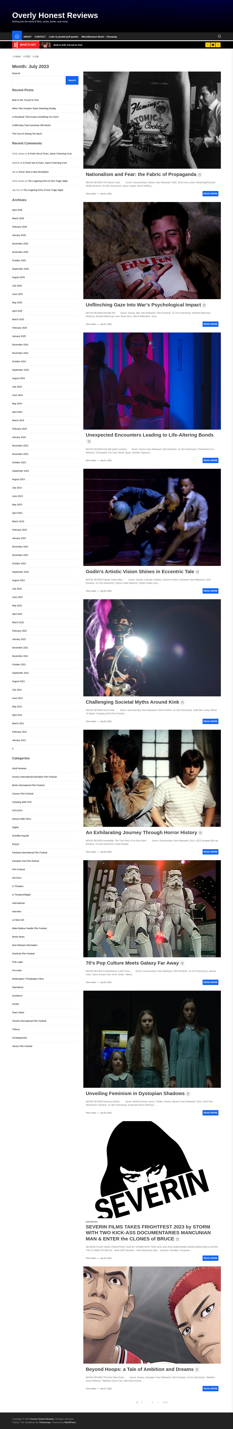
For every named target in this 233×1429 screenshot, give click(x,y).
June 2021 (17, 698)
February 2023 (19, 530)
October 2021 (19, 664)
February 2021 (19, 732)
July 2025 (17, 285)
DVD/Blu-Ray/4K (20, 835)
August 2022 (18, 580)
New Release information (24, 945)
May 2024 (17, 403)
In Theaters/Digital (21, 894)
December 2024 (20, 344)
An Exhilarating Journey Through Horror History (141, 832)
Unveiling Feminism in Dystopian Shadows (135, 1093)
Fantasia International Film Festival (29, 852)
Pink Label (17, 962)
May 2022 (17, 605)
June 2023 (17, 496)
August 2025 (18, 277)
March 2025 (18, 319)
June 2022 (17, 597)
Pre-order (17, 970)
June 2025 (17, 294)
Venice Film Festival (22, 1046)
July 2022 (17, 588)
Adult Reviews (19, 768)
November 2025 (20, 252)
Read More (210, 193)
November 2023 (20, 454)
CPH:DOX (17, 810)
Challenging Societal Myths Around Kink (132, 702)
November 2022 (20, 555)
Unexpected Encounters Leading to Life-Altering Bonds (150, 435)
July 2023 (17, 487)
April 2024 (17, 412)
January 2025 (19, 336)
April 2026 (17, 210)
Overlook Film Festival (23, 953)
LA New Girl (18, 920)
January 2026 (19, 235)
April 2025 (17, 311)
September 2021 (20, 673)
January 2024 (19, 437)
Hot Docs (17, 878)
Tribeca (16, 1029)
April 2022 (17, 614)
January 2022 (19, 639)
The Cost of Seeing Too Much (27, 133)
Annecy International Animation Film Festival (34, 777)
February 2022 (19, 631)
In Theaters (18, 886)
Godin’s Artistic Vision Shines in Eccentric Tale (140, 571)
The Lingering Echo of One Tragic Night (48, 181)
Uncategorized (19, 1037)
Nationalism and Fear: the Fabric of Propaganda (141, 174)
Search (16, 73)
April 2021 (17, 715)
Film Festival (92, 1222)
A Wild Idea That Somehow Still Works (31, 125)
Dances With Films (21, 819)
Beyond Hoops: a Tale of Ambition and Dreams (140, 1369)
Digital (15, 827)
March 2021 (18, 723)
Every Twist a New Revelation (34, 172)
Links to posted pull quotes (63, 36)
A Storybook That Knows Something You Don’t (35, 117)
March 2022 (18, 622)
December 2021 (20, 647)
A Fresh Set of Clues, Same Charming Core (50, 153)
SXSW (15, 1004)
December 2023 (20, 445)
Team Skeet (18, 1012)
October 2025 (19, 260)
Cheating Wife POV (22, 802)
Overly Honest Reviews (55, 15)
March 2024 (18, 420)
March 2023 (18, 521)
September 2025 (20, 269)
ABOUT (27, 36)
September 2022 (20, 572)
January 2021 (19, 740)
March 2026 (18, 218)
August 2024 (18, 378)
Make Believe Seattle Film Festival (29, 928)
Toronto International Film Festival (29, 1021)
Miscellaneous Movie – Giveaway (99, 36)
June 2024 (17, 395)
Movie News (18, 936)
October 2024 (19, 361)
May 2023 (17, 504)
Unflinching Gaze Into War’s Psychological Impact (143, 304)
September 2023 (20, 471)
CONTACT (40, 36)
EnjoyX (15, 844)
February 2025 (19, 327)
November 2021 (20, 656)
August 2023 (18, 479)
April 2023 (17, 513)
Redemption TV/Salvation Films (28, 979)
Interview (16, 911)
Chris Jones (91, 194)
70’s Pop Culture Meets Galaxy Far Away (132, 963)
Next (165, 1402)
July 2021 (17, 689)
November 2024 (20, 353)
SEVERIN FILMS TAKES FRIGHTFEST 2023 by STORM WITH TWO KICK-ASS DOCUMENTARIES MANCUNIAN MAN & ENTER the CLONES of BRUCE (148, 1232)
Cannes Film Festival (22, 793)
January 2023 (19, 538)
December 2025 (20, 243)
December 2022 (20, 546)
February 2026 (19, 226)
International (18, 903)
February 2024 (19, 429)
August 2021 (18, 681)
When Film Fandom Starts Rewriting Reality (34, 108)
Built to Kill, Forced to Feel (25, 100)
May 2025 (17, 302)
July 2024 (17, 386)
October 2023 (19, 462)
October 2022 (19, 563)
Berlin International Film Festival (28, 785)
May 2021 (17, 706)
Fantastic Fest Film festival (25, 861)
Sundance (17, 995)
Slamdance (17, 987)
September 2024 (20, 370)
